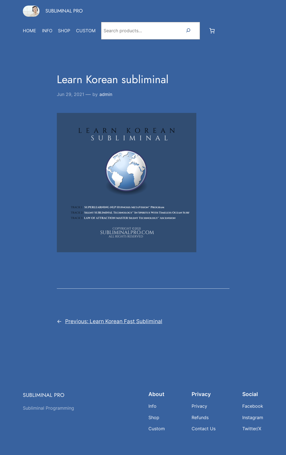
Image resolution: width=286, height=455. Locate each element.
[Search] (188, 30)
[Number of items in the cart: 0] (212, 30)
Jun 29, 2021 (70, 94)
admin (105, 94)
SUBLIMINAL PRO (64, 10)
